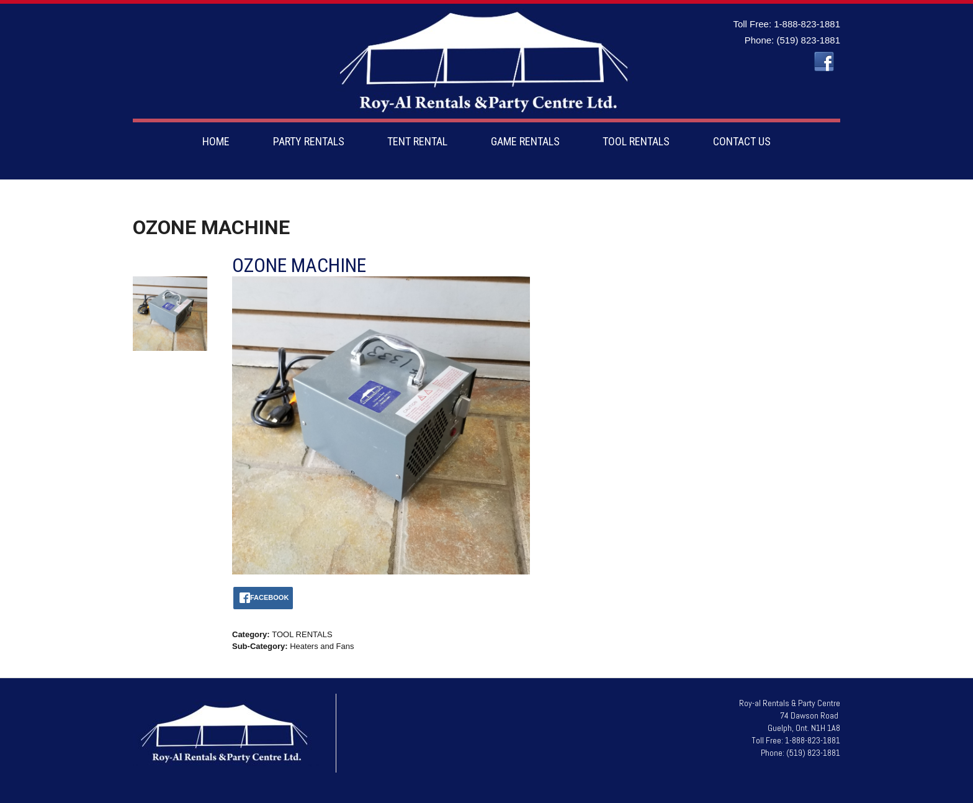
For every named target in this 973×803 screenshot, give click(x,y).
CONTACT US (742, 141)
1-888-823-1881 (807, 24)
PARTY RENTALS (308, 141)
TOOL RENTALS (636, 141)
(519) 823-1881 (808, 40)
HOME (216, 141)
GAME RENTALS (525, 141)
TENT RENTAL (417, 141)
